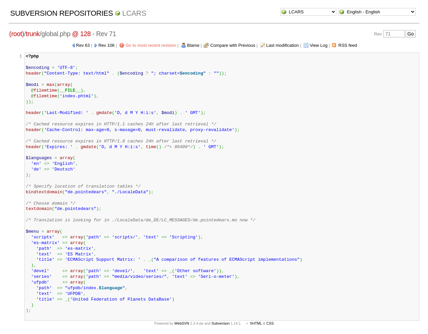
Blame (193, 45)
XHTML (256, 323)
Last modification (282, 45)
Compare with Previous (232, 45)
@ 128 (81, 33)
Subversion (221, 323)
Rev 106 (106, 45)
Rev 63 (83, 45)
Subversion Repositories (61, 13)
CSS (270, 323)
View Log (318, 45)
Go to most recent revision (150, 45)
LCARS (134, 13)
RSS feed (347, 45)
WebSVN (181, 323)
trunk (33, 33)
